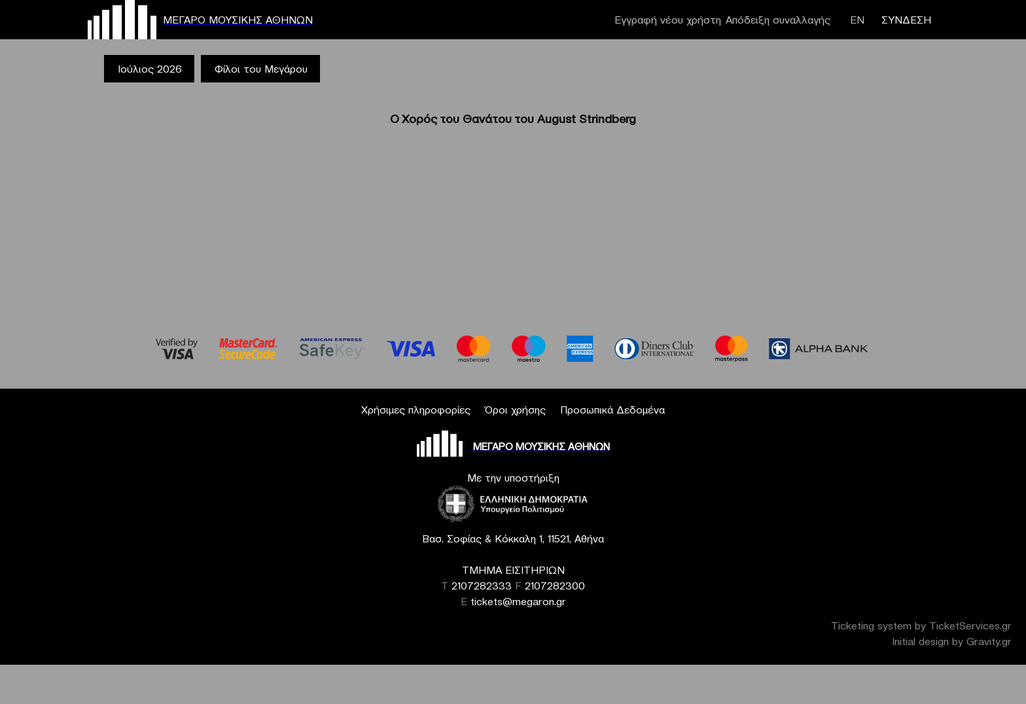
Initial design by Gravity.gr (952, 641)
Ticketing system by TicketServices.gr (921, 625)
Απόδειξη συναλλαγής (778, 19)
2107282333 (481, 585)
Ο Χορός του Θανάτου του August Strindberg (513, 118)
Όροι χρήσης (515, 409)
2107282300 (555, 585)
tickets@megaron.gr (518, 601)
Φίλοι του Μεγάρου (261, 68)
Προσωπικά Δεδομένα (612, 409)
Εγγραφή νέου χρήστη (667, 19)
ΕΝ (857, 19)
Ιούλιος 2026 (150, 68)
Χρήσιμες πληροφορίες (415, 409)
